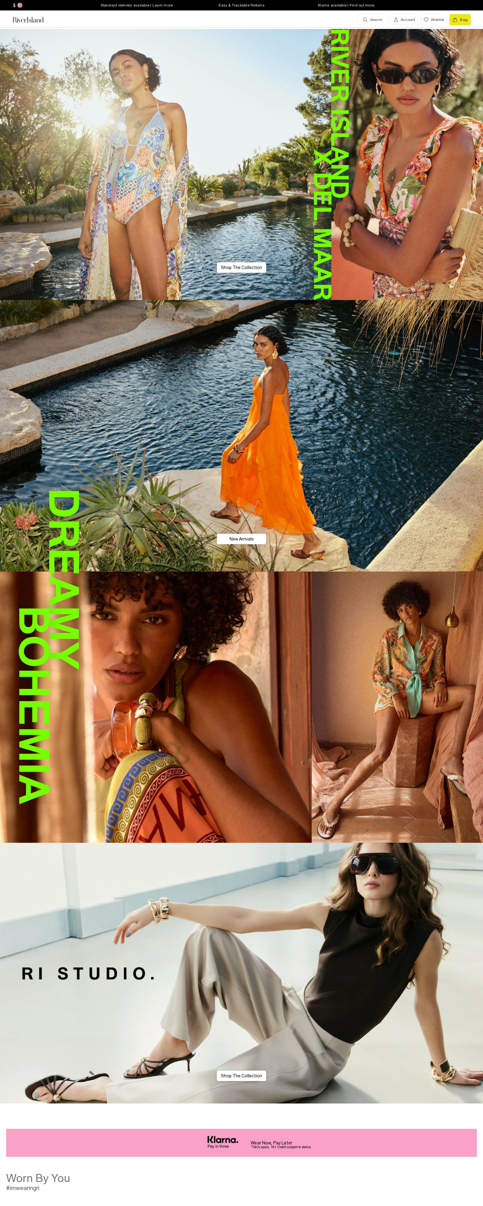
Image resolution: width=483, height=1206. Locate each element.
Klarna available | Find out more (346, 5)
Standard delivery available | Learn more (137, 5)
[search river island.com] (372, 20)
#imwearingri (22, 1187)
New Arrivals (241, 539)
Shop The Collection (241, 267)
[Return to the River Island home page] (32, 19)
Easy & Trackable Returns (241, 5)
